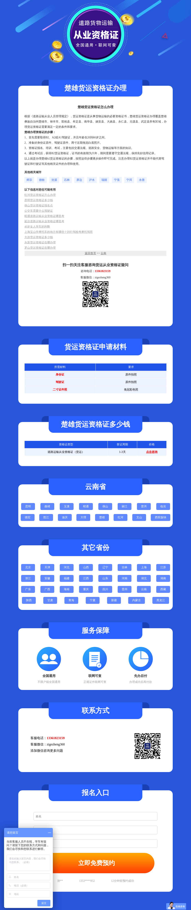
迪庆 (65, 517)
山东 (105, 578)
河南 (124, 578)
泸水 (92, 179)
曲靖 (47, 506)
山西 (86, 567)
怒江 (46, 517)
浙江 (28, 578)
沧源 (54, 179)
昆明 (28, 506)
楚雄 (102, 517)
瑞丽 (104, 179)
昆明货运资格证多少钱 (38, 200)
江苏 (163, 567)
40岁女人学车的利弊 (37, 226)
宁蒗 (117, 179)
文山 (139, 517)
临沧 (163, 506)
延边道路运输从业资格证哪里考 (44, 221)
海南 (66, 589)
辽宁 (105, 567)
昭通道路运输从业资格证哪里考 (44, 216)
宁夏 (93, 600)
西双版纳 (160, 517)
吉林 (124, 567)
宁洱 (129, 179)
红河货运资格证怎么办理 (40, 194)
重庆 (86, 589)
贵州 (124, 589)
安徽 (47, 578)
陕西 (29, 600)
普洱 (144, 506)
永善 (142, 179)
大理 (83, 517)
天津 (47, 567)
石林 (67, 179)
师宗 (29, 179)
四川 (105, 589)
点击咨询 (151, 451)
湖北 (144, 578)
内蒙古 (136, 600)
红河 (120, 517)
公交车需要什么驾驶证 (38, 210)
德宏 (27, 517)
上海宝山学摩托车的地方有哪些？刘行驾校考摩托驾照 (58, 231)
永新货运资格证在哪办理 (40, 242)
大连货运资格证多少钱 (38, 237)
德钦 (42, 179)
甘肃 (50, 600)
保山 (105, 506)
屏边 (79, 179)
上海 (144, 567)
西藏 (163, 589)
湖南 (163, 578)
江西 (86, 578)
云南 (103, 253)
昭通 (86, 506)
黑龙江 (160, 600)
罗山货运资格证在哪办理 (40, 247)
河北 (66, 567)
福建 (66, 578)
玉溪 (66, 506)
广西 (47, 589)
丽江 (124, 506)
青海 (71, 600)
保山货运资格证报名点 (38, 205)
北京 (28, 567)
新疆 (114, 600)
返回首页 (90, 253)
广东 (28, 589)
